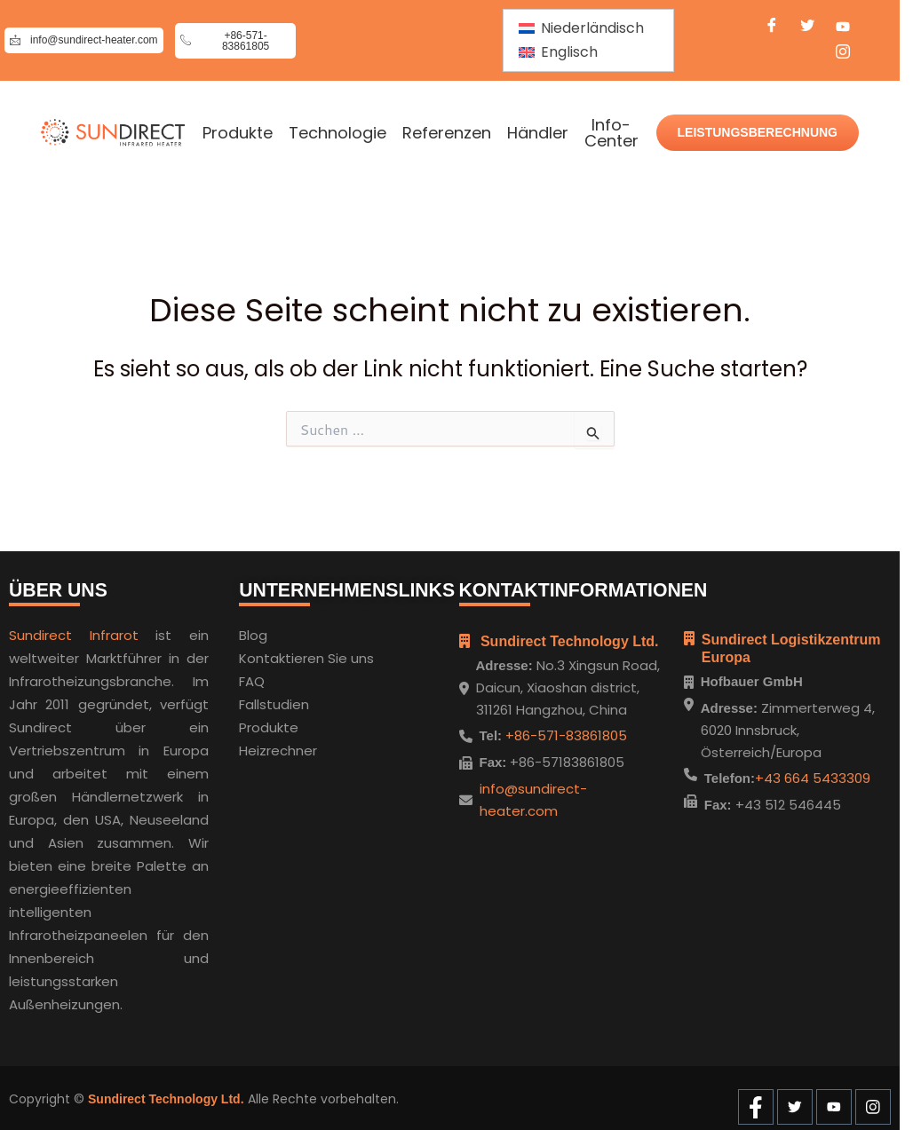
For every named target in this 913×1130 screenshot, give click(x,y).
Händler (537, 133)
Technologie (337, 133)
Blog (253, 631)
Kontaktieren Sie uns (306, 654)
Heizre (259, 747)
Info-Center (611, 133)
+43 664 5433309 (812, 778)
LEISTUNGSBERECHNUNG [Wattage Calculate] (758, 132)
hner (302, 747)
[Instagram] (843, 54)
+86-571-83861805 (564, 732)
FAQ (252, 677)
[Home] (113, 132)
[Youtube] (843, 27)
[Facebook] (771, 27)
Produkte (237, 133)
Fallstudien (274, 700)
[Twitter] (807, 27)
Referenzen (446, 133)
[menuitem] (581, 28)
